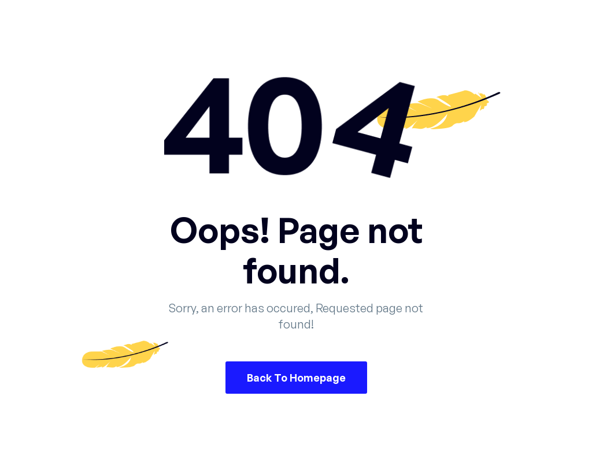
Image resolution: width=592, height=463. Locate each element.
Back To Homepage (296, 377)
